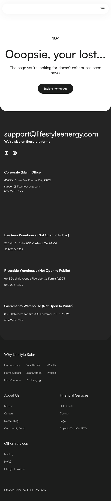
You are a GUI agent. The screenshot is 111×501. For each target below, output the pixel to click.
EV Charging (33, 380)
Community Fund (14, 428)
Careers (8, 413)
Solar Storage (33, 372)
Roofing (9, 454)
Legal (63, 421)
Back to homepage (55, 88)
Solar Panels (33, 365)
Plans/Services (12, 380)
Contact (64, 413)
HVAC (7, 461)
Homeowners (12, 365)
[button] (102, 8)
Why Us (51, 365)
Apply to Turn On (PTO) (73, 428)
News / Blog (11, 421)
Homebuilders (12, 372)
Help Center (67, 406)
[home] (7, 8)
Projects (51, 372)
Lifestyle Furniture (14, 469)
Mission (8, 406)
